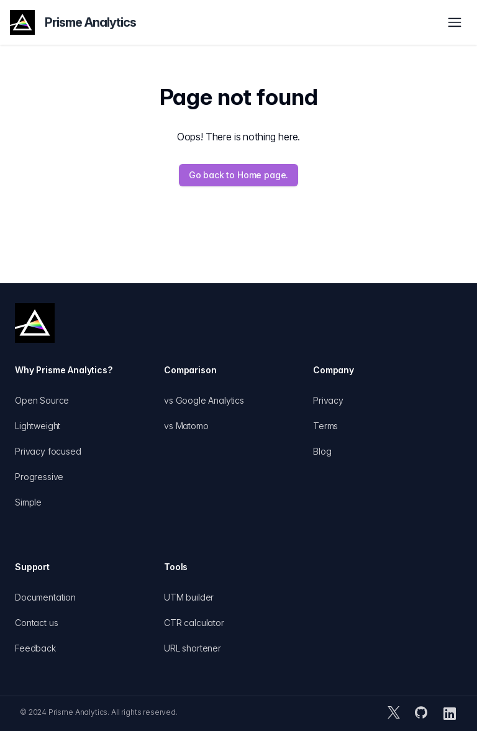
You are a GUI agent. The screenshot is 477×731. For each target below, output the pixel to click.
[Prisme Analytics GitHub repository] (421, 713)
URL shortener (192, 648)
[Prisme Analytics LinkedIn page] (449, 713)
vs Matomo (186, 425)
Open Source (42, 400)
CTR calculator (194, 622)
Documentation (45, 597)
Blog (322, 451)
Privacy (328, 400)
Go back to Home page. (239, 175)
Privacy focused (48, 451)
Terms (325, 425)
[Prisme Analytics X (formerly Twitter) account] (394, 713)
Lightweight (37, 425)
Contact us (36, 622)
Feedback (35, 648)
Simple (28, 502)
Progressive (39, 476)
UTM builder (189, 597)
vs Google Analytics (204, 400)
